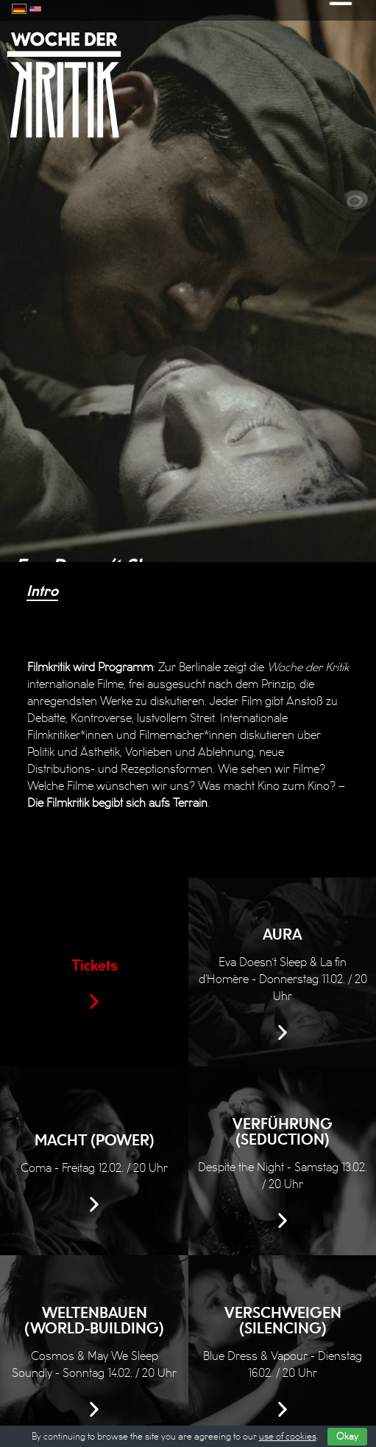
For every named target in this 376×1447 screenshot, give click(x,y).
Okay (347, 1436)
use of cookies (287, 1436)
